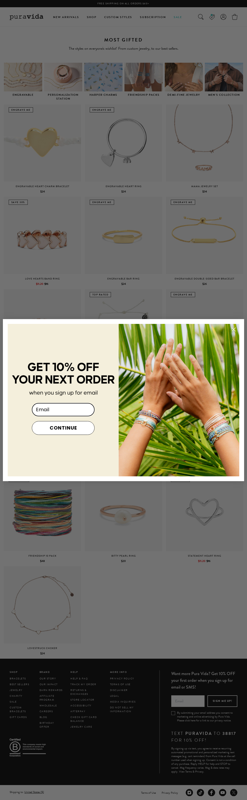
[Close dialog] (233, 339)
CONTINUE (63, 438)
